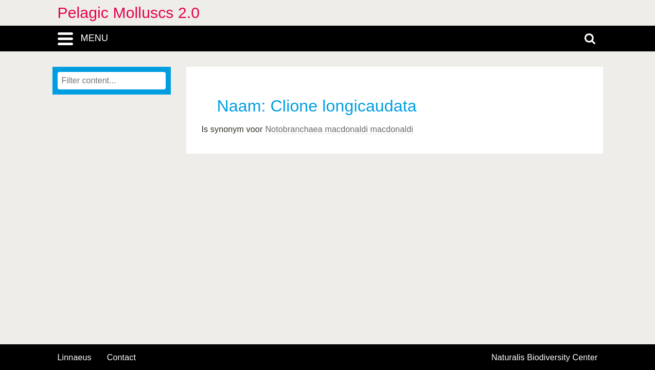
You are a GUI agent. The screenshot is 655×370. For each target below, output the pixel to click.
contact (121, 357)
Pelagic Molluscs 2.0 (129, 12)
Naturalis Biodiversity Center (544, 358)
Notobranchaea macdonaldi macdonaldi (339, 129)
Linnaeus (75, 358)
